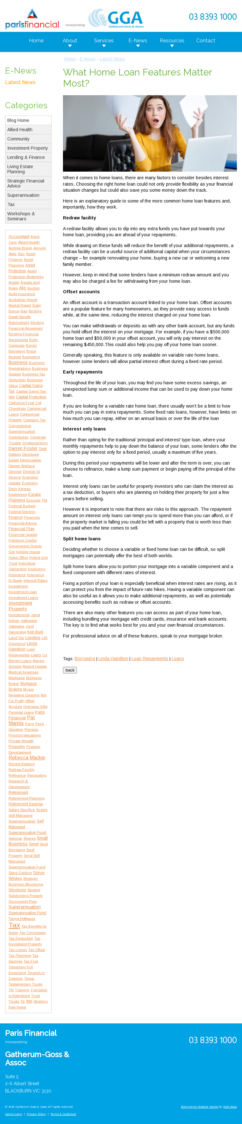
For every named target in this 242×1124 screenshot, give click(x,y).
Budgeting (31, 357)
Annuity (39, 248)
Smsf (33, 844)
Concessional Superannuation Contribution (22, 431)
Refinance (17, 775)
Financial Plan (22, 528)
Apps (13, 254)
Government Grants (25, 546)
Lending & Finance (26, 157)
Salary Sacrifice (22, 810)
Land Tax (16, 638)
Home (36, 41)
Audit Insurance (22, 294)
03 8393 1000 (213, 17)
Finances (32, 517)
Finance (16, 517)
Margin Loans (20, 661)
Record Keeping (22, 764)
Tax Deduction (21, 938)
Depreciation (30, 460)
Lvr (44, 655)
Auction (33, 288)
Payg (29, 724)
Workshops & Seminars (21, 216)
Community (18, 138)
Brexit (31, 351)
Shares (30, 838)
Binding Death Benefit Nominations (25, 316)
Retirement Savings (26, 804)
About (70, 41)
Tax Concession (32, 933)
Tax (11, 204)
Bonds (31, 345)
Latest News (20, 82)
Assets (14, 282)
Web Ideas (230, 1106)
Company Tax (34, 420)
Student (33, 890)
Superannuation (23, 195)
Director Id (31, 471)
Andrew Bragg (20, 248)
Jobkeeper (29, 620)
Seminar (15, 838)
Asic (21, 254)
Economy (30, 483)
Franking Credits (23, 540)
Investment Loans (23, 598)
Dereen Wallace (22, 466)
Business (18, 362)
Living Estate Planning (20, 169)
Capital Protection (31, 397)
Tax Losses (18, 950)
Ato (22, 287)
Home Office (18, 557)
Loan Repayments (150, 658)
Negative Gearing (24, 695)
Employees (18, 494)
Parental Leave (21, 712)
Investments (19, 615)
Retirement (18, 792)
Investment (18, 586)
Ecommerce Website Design (199, 1106)
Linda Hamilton (113, 658)
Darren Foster (23, 448)
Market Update (35, 666)
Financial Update (23, 535)
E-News (137, 41)
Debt (42, 449)
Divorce (15, 477)
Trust (35, 996)
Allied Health (19, 129)
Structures (17, 890)
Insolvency (36, 569)
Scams (41, 810)
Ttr (22, 1001)
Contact (205, 41)
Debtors (15, 454)
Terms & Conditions (63, 1114)
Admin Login (13, 1114)
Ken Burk (35, 632)
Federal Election (22, 512)
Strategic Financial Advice (25, 183)
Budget (15, 357)
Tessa (29, 978)
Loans (36, 655)
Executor (33, 500)
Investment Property (27, 148)
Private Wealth (21, 741)
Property (17, 746)
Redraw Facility (21, 770)
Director (15, 471)
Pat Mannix (22, 720)
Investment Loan (23, 592)
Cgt (38, 403)
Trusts (14, 1001)
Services (104, 41)
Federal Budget (22, 506)
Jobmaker (16, 626)
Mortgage (17, 678)
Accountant (19, 236)
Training (22, 990)
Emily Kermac (20, 489)
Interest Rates (35, 580)
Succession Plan (23, 901)
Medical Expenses (23, 672)
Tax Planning (20, 955)
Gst (12, 552)
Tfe (11, 990)
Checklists (17, 408)
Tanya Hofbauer (22, 918)
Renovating (36, 775)
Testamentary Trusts (25, 984)
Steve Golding (20, 873)
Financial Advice (23, 523)
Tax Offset (36, 950)
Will (29, 1001)
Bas (24, 311)
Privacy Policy (36, 1114)
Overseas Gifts (35, 706)
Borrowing (17, 351)
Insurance (17, 575)
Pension (31, 729)
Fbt (44, 500)
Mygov (28, 689)
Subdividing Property (26, 896)
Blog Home (18, 120)
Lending (32, 637)
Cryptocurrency (35, 443)
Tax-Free (31, 961)
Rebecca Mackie (27, 757)
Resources (172, 41)
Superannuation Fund (27, 913)
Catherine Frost (21, 403)
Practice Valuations (25, 735)
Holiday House (28, 552)
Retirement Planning (27, 798)
